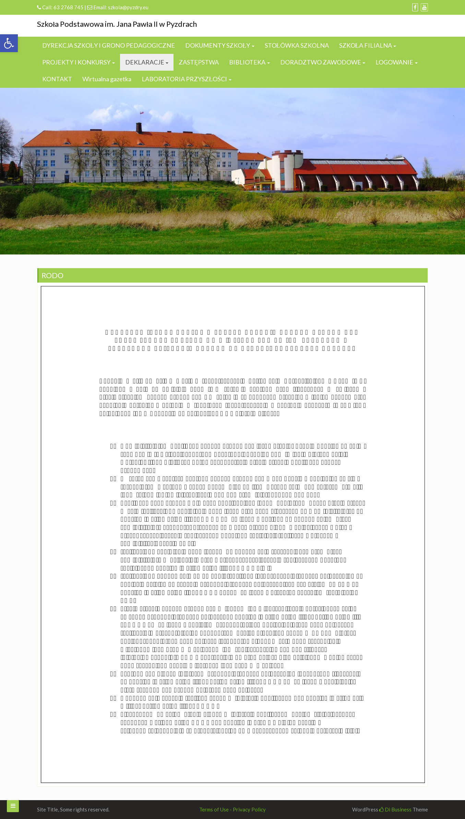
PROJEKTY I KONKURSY (76, 62)
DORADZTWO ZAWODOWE (320, 62)
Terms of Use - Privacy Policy (232, 809)
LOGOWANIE (394, 62)
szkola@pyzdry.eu (128, 7)
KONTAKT (57, 79)
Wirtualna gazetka (106, 79)
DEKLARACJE (144, 62)
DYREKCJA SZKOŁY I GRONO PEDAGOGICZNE (108, 45)
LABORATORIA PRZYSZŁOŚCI (184, 79)
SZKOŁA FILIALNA (365, 45)
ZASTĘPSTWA (199, 62)
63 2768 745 (68, 7)
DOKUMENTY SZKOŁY (217, 45)
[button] (9, 43)
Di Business (395, 809)
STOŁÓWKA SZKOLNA (297, 45)
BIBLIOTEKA (247, 62)
